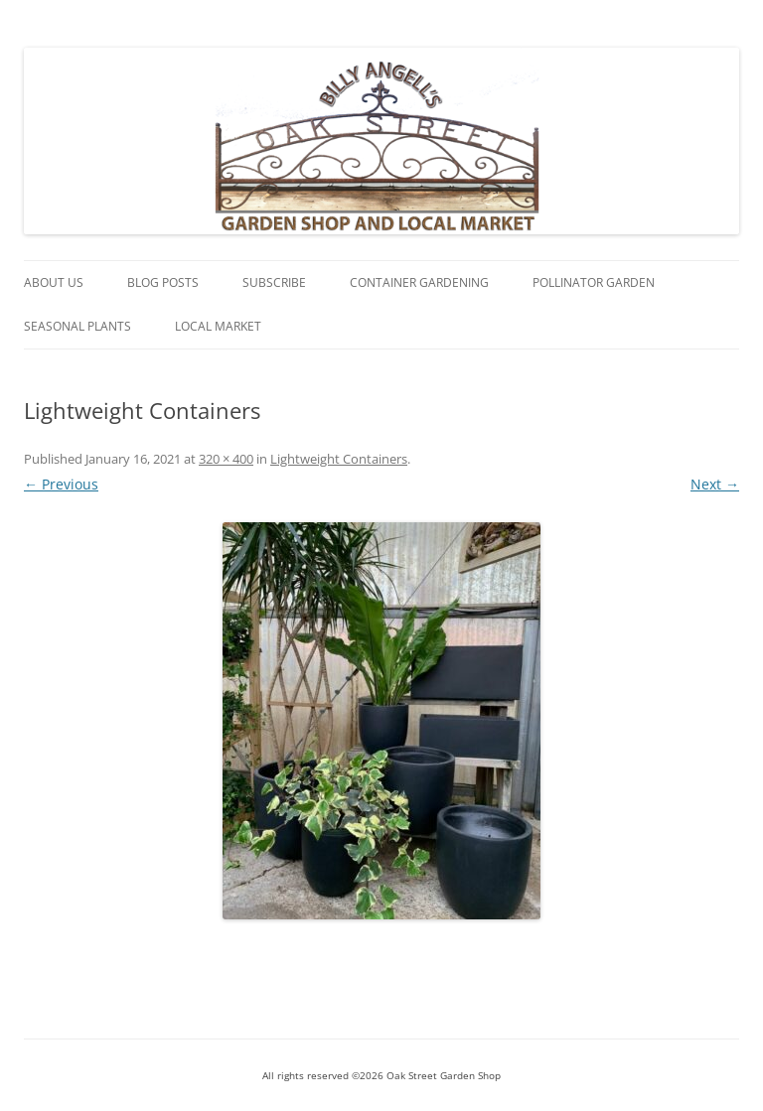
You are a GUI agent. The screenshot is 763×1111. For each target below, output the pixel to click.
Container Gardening (419, 282)
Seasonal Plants (77, 326)
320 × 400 (226, 459)
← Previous (61, 484)
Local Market (218, 326)
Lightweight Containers (338, 459)
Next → (714, 484)
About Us (53, 282)
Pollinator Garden (594, 282)
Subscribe (274, 282)
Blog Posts (163, 282)
